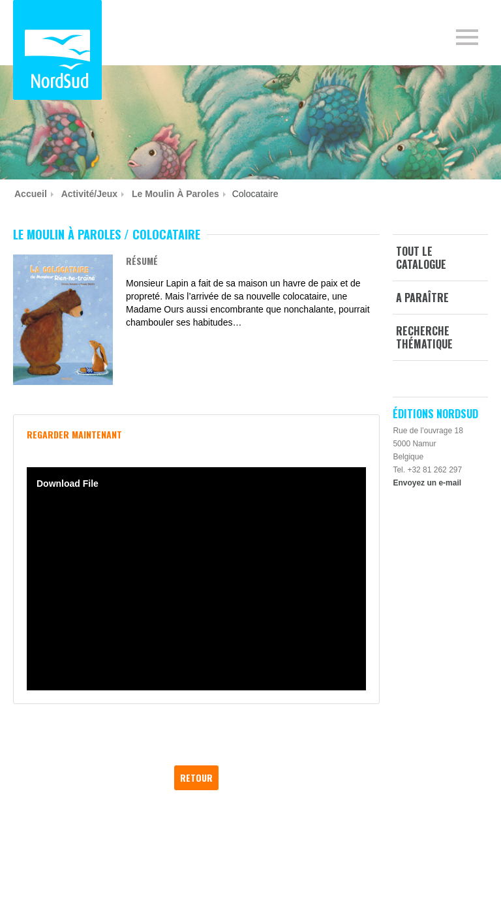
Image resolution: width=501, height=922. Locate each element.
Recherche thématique (424, 337)
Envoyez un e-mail (427, 482)
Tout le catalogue (421, 257)
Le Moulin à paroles (175, 194)
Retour (196, 777)
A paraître (422, 297)
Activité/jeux (89, 194)
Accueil (30, 194)
